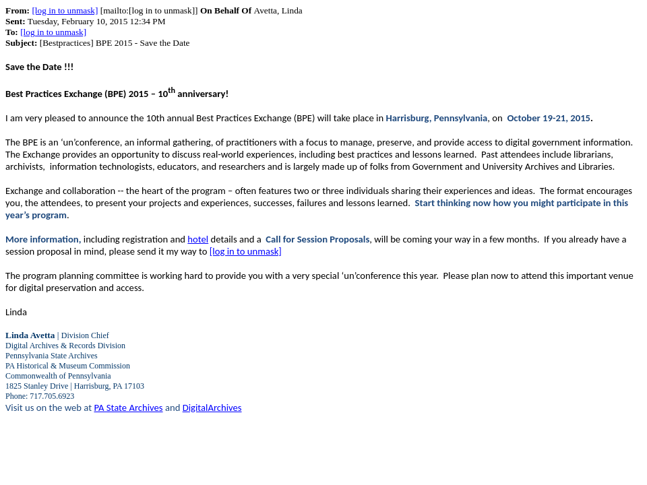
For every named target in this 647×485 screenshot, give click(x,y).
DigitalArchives (212, 407)
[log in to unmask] (65, 10)
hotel (197, 239)
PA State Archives (128, 407)
